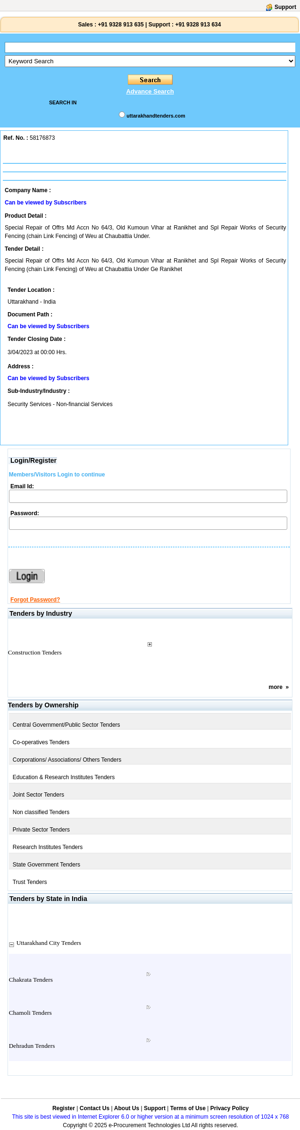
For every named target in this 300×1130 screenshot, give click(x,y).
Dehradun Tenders (32, 1045)
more (276, 687)
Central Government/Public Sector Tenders (66, 725)
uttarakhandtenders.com (155, 116)
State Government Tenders (46, 864)
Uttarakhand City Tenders (49, 942)
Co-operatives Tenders (41, 742)
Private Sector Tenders (41, 829)
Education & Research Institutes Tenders (64, 777)
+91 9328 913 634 (198, 24)
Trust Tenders (30, 882)
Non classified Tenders (41, 812)
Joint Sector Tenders (38, 794)
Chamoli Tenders (30, 1012)
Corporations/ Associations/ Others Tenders (67, 759)
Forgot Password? (35, 599)
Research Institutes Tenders (48, 847)
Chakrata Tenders (31, 979)
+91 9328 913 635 (119, 24)
